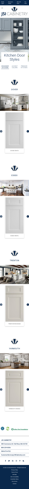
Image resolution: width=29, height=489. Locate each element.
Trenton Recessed (14, 324)
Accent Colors (15, 66)
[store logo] (14, 11)
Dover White (14, 150)
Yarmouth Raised (14, 408)
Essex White (14, 235)
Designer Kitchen (5, 66)
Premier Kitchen (24, 66)
